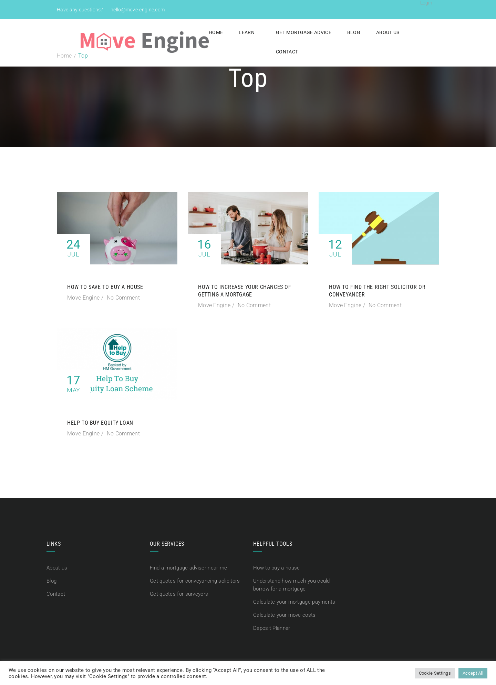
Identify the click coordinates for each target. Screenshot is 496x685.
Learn (234, 32)
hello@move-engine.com (138, 9)
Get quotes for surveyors (179, 593)
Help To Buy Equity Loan (100, 423)
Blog (340, 32)
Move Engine (83, 297)
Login (426, 3)
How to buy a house (276, 568)
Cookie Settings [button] (435, 673)
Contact (413, 32)
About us (374, 32)
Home (203, 32)
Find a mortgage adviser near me (188, 568)
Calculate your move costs (284, 614)
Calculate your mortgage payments (294, 601)
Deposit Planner (271, 626)
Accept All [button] (473, 673)
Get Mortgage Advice (291, 32)
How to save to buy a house (105, 287)
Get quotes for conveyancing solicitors (195, 580)
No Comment (123, 297)
